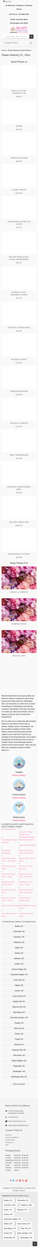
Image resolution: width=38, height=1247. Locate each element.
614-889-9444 (24, 14)
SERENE (19, 126)
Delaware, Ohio (26, 1205)
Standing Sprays (19, 624)
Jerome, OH (19, 991)
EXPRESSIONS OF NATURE (19, 554)
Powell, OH (19, 1039)
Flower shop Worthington (17, 742)
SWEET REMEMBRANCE (19, 455)
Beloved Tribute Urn (19, 522)
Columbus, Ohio (10, 1205)
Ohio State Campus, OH (19, 1017)
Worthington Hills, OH (19, 1077)
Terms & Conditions (12, 1137)
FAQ (6, 1145)
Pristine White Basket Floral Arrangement (19, 258)
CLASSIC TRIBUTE (19, 190)
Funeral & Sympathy (19, 592)
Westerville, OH (19, 1066)
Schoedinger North (27, 840)
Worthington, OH (19, 1071)
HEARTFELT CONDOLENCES (19, 327)
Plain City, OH (19, 1028)
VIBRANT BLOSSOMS (19, 158)
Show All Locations (19, 1084)
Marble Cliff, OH (19, 1001)
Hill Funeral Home (9, 829)
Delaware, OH (19, 942)
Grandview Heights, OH (18, 974)
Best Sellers (19, 656)
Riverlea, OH (19, 1044)
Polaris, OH (19, 1034)
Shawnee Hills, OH (19, 1050)
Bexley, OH (19, 926)
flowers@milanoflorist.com (17, 1121)
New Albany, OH (19, 1012)
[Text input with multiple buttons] (17, 37)
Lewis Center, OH (19, 996)
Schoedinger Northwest (27, 845)
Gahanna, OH (19, 958)
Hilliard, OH (19, 985)
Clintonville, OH (19, 931)
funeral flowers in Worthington (12, 706)
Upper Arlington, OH (19, 1060)
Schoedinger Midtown (28, 837)
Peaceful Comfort (19, 423)
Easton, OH (19, 953)
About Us (8, 1135)
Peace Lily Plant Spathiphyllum (19, 92)
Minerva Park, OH (19, 1007)
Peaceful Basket (19, 359)
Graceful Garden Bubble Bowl (19, 488)
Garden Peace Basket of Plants (19, 223)
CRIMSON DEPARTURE (19, 391)
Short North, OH (19, 1055)
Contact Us (9, 1142)
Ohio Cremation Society (10, 906)
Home (4, 50)
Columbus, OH (19, 937)
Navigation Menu (11, 43)
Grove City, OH (19, 980)
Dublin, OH (19, 948)
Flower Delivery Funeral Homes (19, 50)
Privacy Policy (10, 1140)
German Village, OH (19, 969)
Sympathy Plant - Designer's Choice (19, 293)
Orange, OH (19, 1023)
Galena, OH (19, 964)
